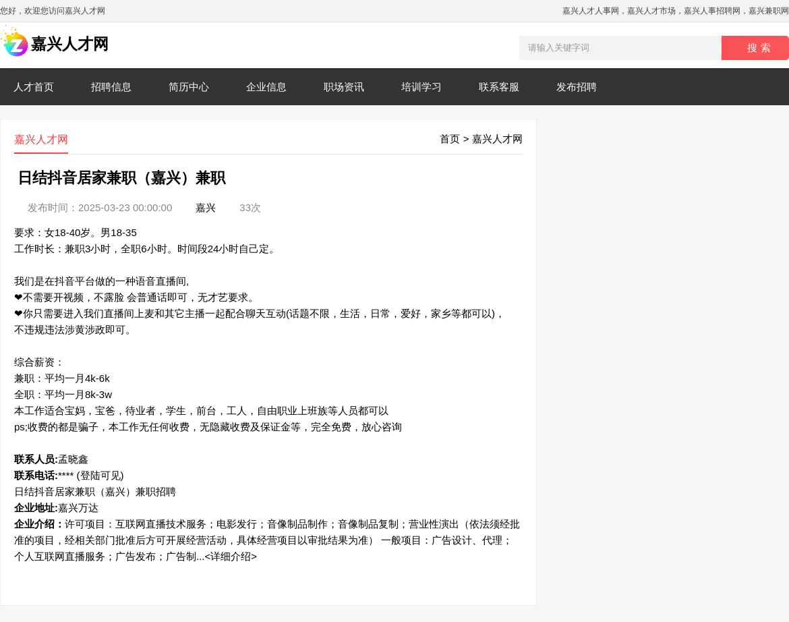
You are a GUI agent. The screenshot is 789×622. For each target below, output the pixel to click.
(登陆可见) (100, 475)
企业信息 (266, 86)
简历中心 (189, 86)
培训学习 (421, 86)
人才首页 (33, 86)
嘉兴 (206, 207)
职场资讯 (344, 86)
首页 (450, 138)
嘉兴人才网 (497, 138)
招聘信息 (111, 86)
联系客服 (499, 86)
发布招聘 (576, 86)
